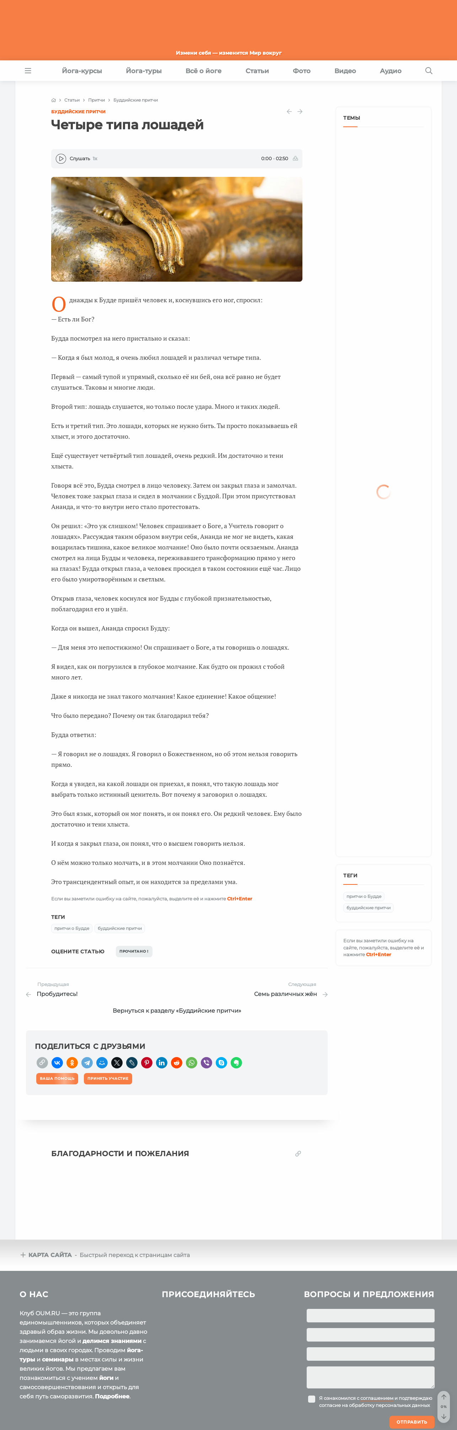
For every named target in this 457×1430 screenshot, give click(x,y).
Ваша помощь (389, 1401)
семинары (58, 1298)
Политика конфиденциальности (148, 1415)
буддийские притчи (120, 928)
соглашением (376, 1336)
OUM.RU (60, 1402)
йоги (106, 1316)
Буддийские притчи (78, 111)
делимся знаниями (111, 1279)
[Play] (61, 159)
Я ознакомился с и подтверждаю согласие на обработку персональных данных (375, 1340)
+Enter (239, 898)
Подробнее (112, 1335)
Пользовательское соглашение (57, 1415)
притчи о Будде (71, 928)
